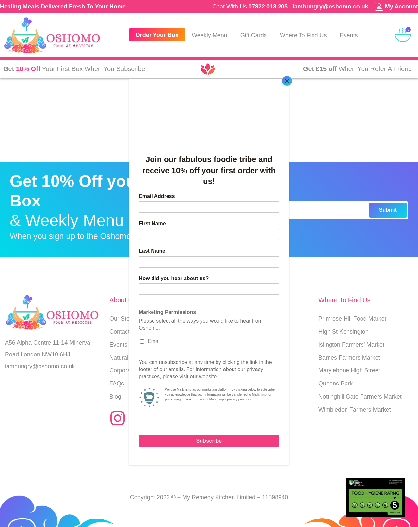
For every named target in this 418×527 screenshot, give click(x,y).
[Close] (287, 80)
